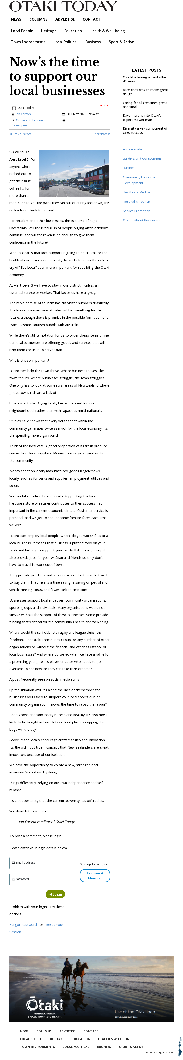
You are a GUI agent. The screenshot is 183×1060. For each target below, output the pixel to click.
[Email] (37, 863)
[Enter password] (37, 879)
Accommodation (135, 149)
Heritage (48, 30)
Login (55, 894)
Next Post (102, 134)
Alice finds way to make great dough (145, 92)
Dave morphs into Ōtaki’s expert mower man (142, 117)
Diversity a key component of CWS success (145, 130)
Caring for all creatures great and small (145, 105)
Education (73, 30)
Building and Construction (142, 158)
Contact (91, 19)
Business (93, 41)
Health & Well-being (107, 30)
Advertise (65, 19)
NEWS (16, 19)
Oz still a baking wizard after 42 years (144, 79)
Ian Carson (23, 114)
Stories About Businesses (142, 220)
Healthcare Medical (137, 192)
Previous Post (20, 134)
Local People (22, 30)
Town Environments (28, 41)
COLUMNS (38, 19)
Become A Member (94, 875)
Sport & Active (121, 41)
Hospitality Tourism (137, 201)
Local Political (66, 41)
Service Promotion (136, 211)
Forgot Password (23, 924)
